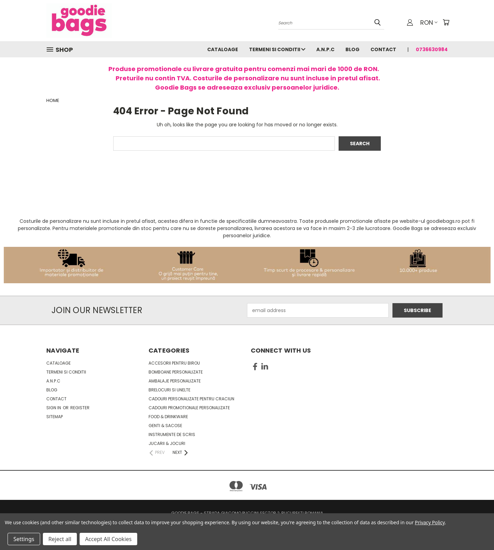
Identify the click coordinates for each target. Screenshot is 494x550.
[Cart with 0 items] (446, 22)
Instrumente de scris (172, 434)
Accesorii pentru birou (174, 363)
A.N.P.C (325, 49)
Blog (352, 49)
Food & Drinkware (168, 417)
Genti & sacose (165, 425)
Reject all (59, 539)
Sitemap (54, 417)
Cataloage (222, 49)
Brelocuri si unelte (169, 390)
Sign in (54, 408)
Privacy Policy (430, 522)
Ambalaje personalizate (175, 381)
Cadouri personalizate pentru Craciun (191, 399)
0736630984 (432, 49)
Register (80, 408)
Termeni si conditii (277, 49)
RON (428, 22)
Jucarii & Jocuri (167, 443)
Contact (383, 49)
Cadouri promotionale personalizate (189, 408)
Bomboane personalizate (176, 372)
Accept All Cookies (108, 539)
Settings (23, 539)
